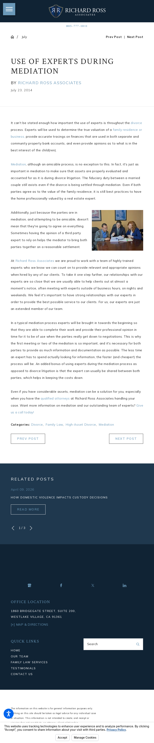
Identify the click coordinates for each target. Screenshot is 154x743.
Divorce (37, 424)
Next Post (126, 439)
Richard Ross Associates (34, 261)
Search (92, 644)
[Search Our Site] (137, 644)
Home (15, 650)
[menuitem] (41, 650)
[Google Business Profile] (29, 585)
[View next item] (31, 528)
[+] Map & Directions (29, 624)
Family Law (54, 424)
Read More (28, 509)
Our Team (19, 656)
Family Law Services (29, 662)
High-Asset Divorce (81, 424)
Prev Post (28, 439)
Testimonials (23, 668)
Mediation (18, 164)
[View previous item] (13, 528)
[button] (9, 714)
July (24, 37)
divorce (136, 123)
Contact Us (22, 674)
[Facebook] (61, 585)
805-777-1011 (77, 26)
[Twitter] (92, 585)
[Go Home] (14, 36)
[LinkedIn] (124, 585)
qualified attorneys (55, 398)
